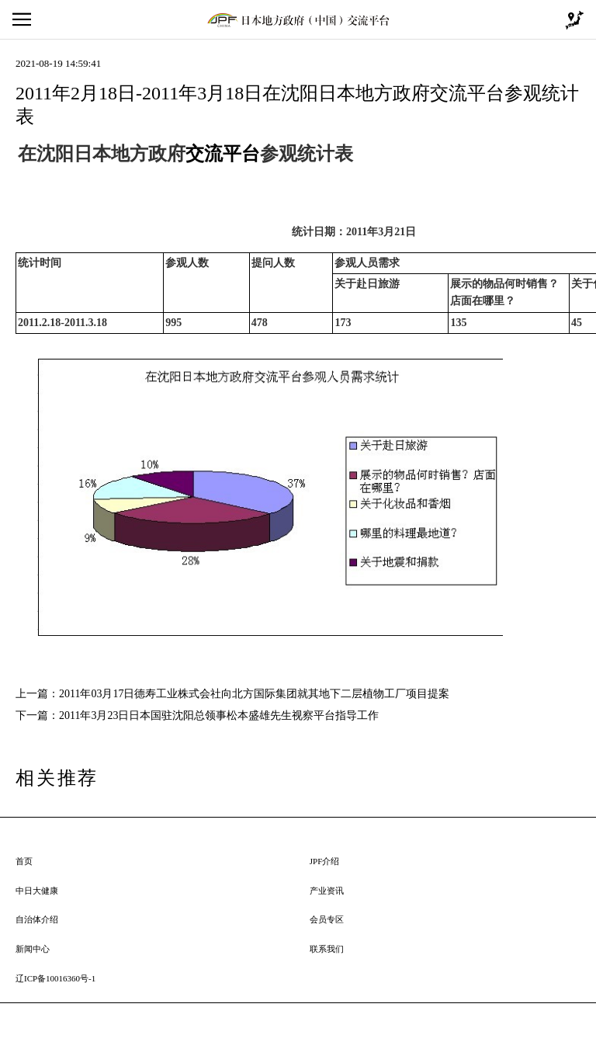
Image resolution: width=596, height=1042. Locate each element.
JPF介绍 (325, 861)
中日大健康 (37, 890)
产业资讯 (327, 890)
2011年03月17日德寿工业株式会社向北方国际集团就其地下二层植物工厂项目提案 (254, 694)
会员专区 (327, 919)
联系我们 (327, 948)
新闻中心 (33, 948)
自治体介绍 (37, 919)
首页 (24, 861)
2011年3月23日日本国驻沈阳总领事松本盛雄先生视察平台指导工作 (219, 715)
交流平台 (222, 154)
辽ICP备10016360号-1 (55, 978)
